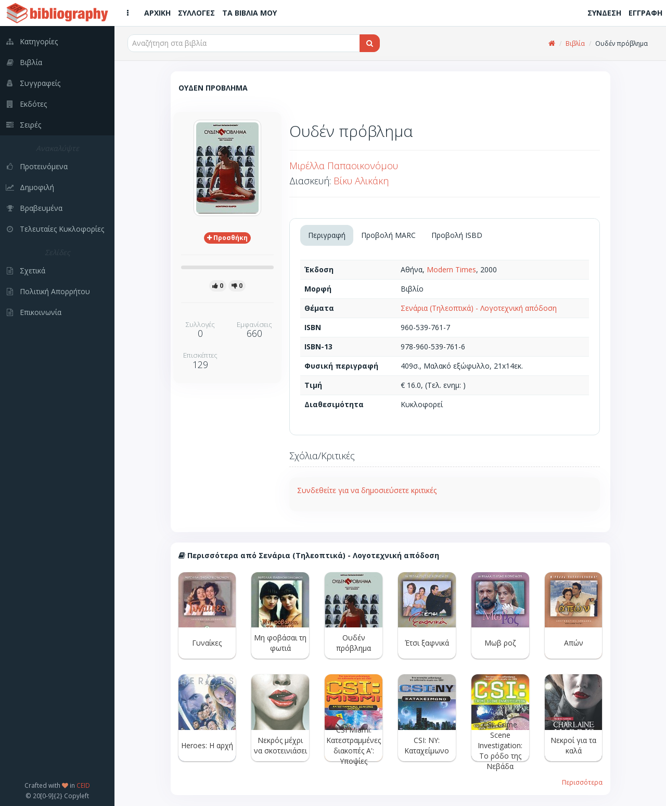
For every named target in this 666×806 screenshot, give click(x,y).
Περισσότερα (582, 782)
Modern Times (451, 269)
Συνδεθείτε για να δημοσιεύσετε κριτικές (367, 490)
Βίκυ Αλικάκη (361, 180)
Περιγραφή (326, 235)
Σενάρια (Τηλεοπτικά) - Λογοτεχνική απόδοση (479, 308)
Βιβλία (575, 43)
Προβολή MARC (388, 235)
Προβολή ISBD (456, 235)
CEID (83, 785)
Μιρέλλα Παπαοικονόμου (343, 165)
